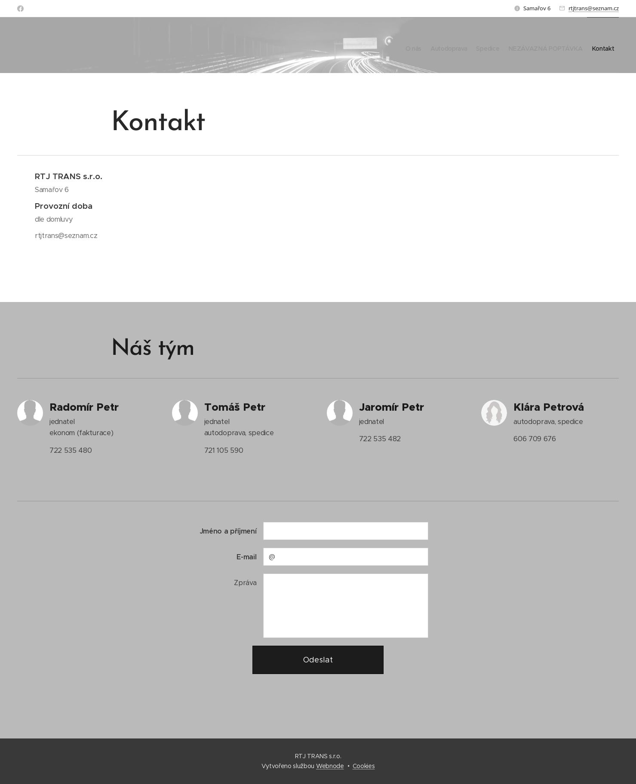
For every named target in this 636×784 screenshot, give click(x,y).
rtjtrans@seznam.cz (593, 8)
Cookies (364, 766)
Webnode (330, 766)
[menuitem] (381, 45)
